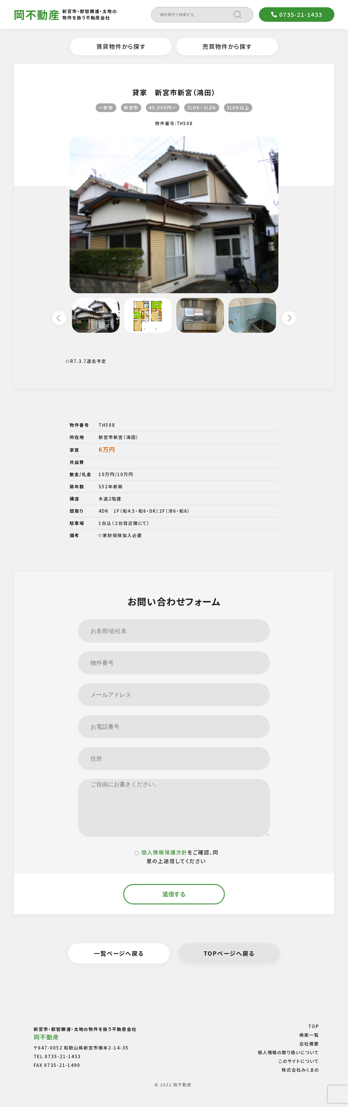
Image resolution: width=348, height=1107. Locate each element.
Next (289, 319)
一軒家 (106, 108)
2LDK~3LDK (201, 108)
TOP (313, 1026)
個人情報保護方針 (164, 852)
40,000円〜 (163, 108)
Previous (59, 319)
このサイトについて (298, 1061)
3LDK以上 (238, 108)
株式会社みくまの (300, 1069)
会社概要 (309, 1043)
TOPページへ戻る (229, 953)
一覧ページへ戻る (119, 953)
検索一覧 (309, 1035)
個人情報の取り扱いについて (288, 1052)
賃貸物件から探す (121, 46)
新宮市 (131, 108)
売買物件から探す (227, 46)
